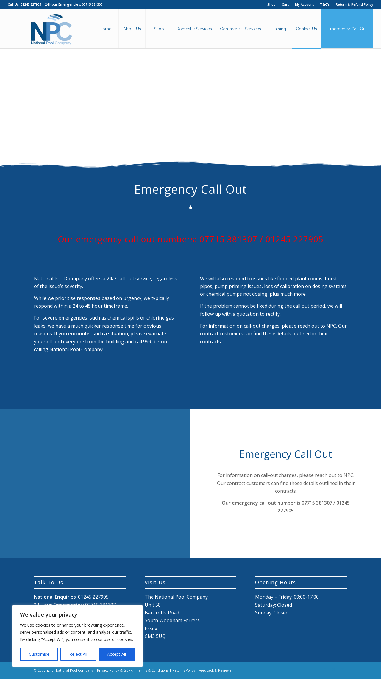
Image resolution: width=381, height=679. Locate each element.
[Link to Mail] (342, 669)
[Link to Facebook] (324, 669)
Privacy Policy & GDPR (115, 670)
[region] (77, 636)
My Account (304, 4)
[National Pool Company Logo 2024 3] (51, 28)
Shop (271, 4)
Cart (285, 4)
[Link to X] (333, 669)
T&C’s (325, 4)
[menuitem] (271, 4)
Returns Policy (183, 670)
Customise (39, 654)
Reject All (78, 654)
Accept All (116, 654)
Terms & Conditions (152, 670)
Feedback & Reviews (214, 670)
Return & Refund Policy (354, 4)
